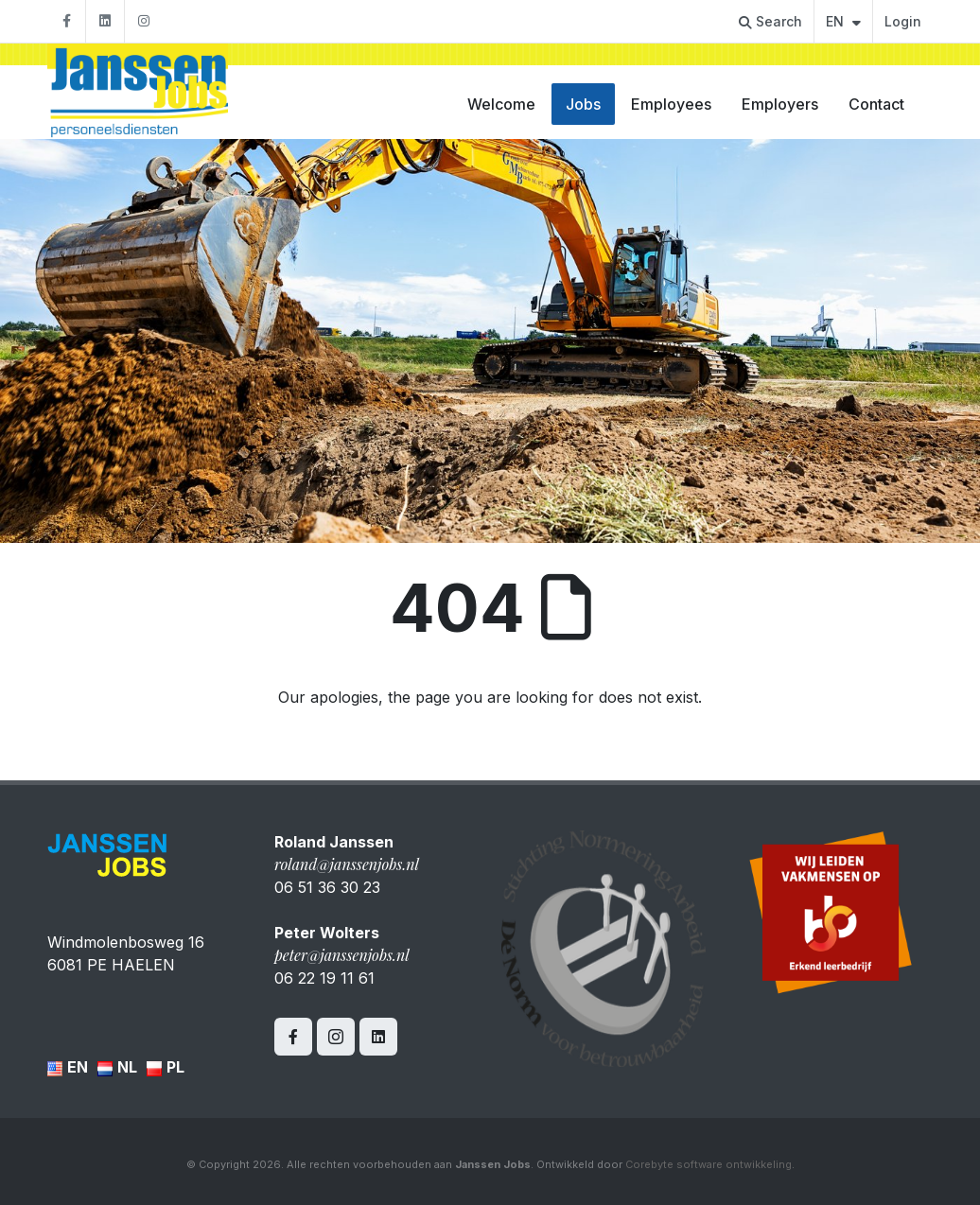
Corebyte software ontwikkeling (708, 1164)
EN (843, 21)
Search (770, 21)
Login (902, 21)
